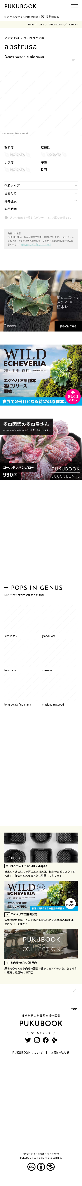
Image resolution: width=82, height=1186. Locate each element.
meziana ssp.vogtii (53, 704)
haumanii (10, 670)
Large (41, 24)
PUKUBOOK (20, 7)
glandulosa (49, 636)
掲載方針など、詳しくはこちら (36, 244)
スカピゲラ (10, 636)
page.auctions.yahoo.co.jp (18, 133)
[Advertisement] (41, 533)
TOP (74, 1001)
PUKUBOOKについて (27, 1052)
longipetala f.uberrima (17, 704)
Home (31, 24)
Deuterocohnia (56, 24)
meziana (47, 670)
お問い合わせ (60, 1052)
